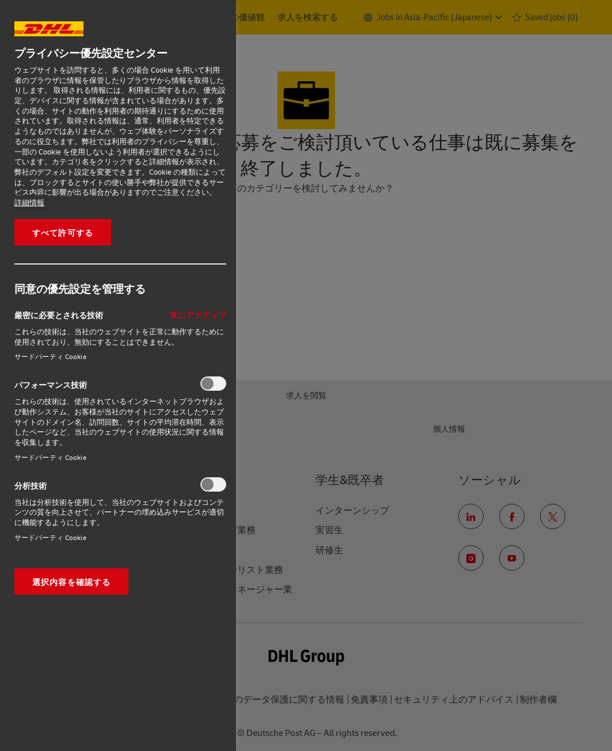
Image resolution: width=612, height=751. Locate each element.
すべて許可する (62, 232)
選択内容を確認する (71, 581)
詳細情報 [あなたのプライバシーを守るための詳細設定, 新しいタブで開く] (29, 202)
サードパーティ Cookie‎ (50, 356)
